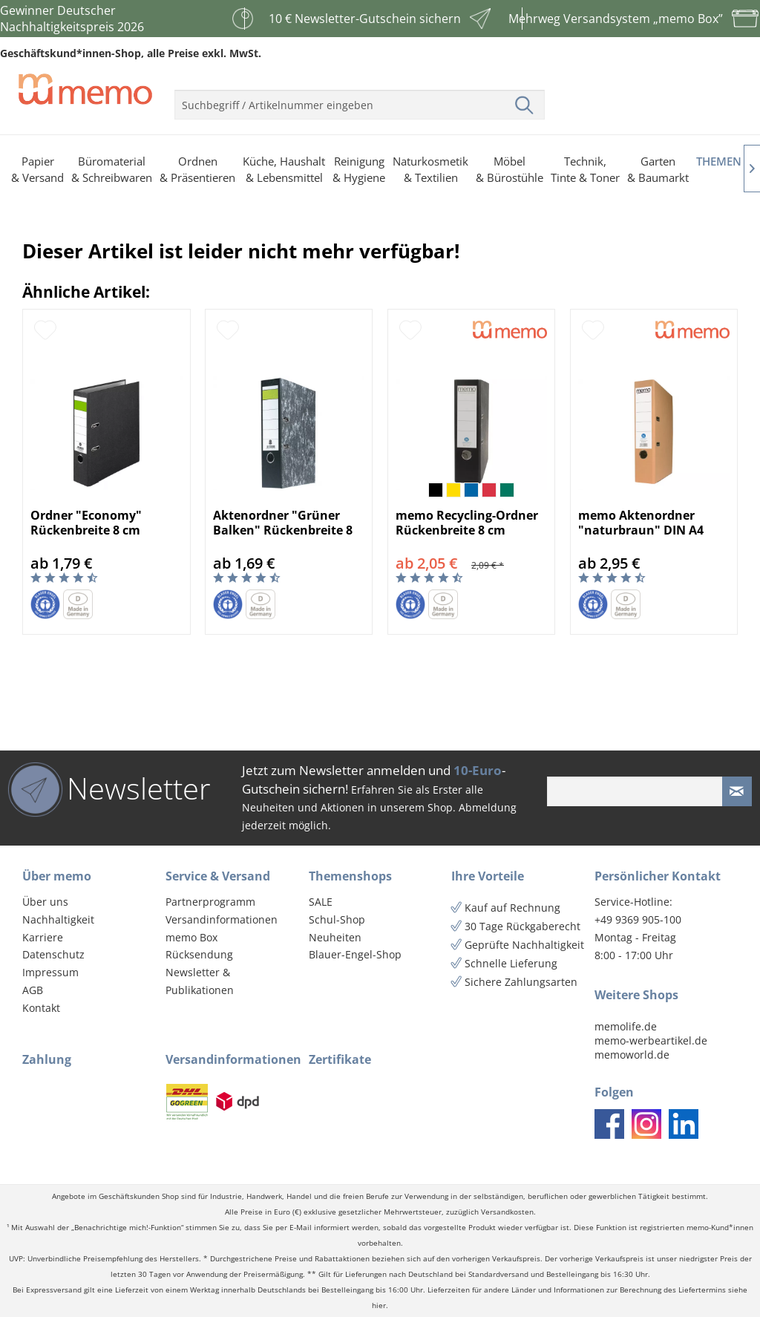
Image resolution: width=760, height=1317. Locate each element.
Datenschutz (53, 954)
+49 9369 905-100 (637, 919)
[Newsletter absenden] (737, 791)
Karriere (42, 937)
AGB (32, 990)
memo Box (191, 937)
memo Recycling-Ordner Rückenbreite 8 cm (467, 522)
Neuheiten (335, 937)
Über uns (45, 902)
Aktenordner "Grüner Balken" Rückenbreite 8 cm (283, 522)
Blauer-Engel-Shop (355, 954)
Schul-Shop (337, 919)
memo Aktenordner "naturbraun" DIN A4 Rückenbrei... (641, 522)
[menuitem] (359, 98)
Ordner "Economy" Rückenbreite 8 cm (86, 522)
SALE (320, 902)
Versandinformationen (222, 919)
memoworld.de (631, 1055)
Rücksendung (199, 954)
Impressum (50, 972)
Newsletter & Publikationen (200, 981)
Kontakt (41, 1008)
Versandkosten (507, 1212)
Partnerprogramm (210, 902)
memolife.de (625, 1026)
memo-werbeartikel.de (650, 1040)
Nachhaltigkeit (58, 919)
